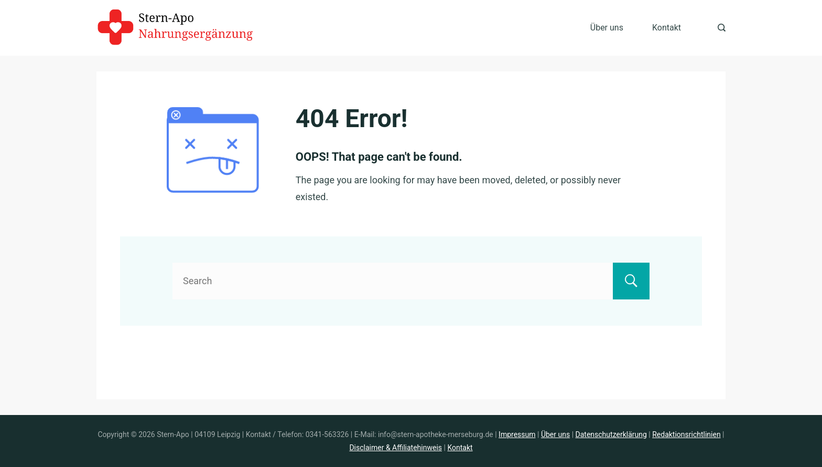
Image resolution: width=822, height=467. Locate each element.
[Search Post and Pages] (722, 28)
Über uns (606, 28)
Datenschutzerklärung (611, 434)
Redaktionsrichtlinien (686, 434)
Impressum (517, 434)
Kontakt (666, 28)
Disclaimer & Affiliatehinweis (395, 447)
